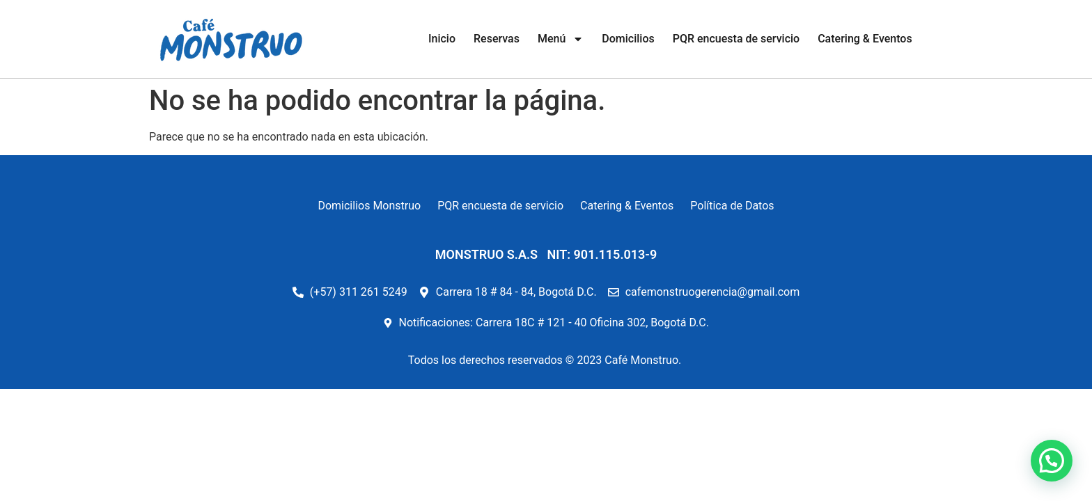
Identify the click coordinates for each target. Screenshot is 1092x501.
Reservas (497, 38)
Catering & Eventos (865, 38)
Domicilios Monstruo (369, 205)
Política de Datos (732, 205)
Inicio (441, 38)
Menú (561, 38)
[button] (1051, 461)
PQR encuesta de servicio (736, 38)
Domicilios (628, 38)
